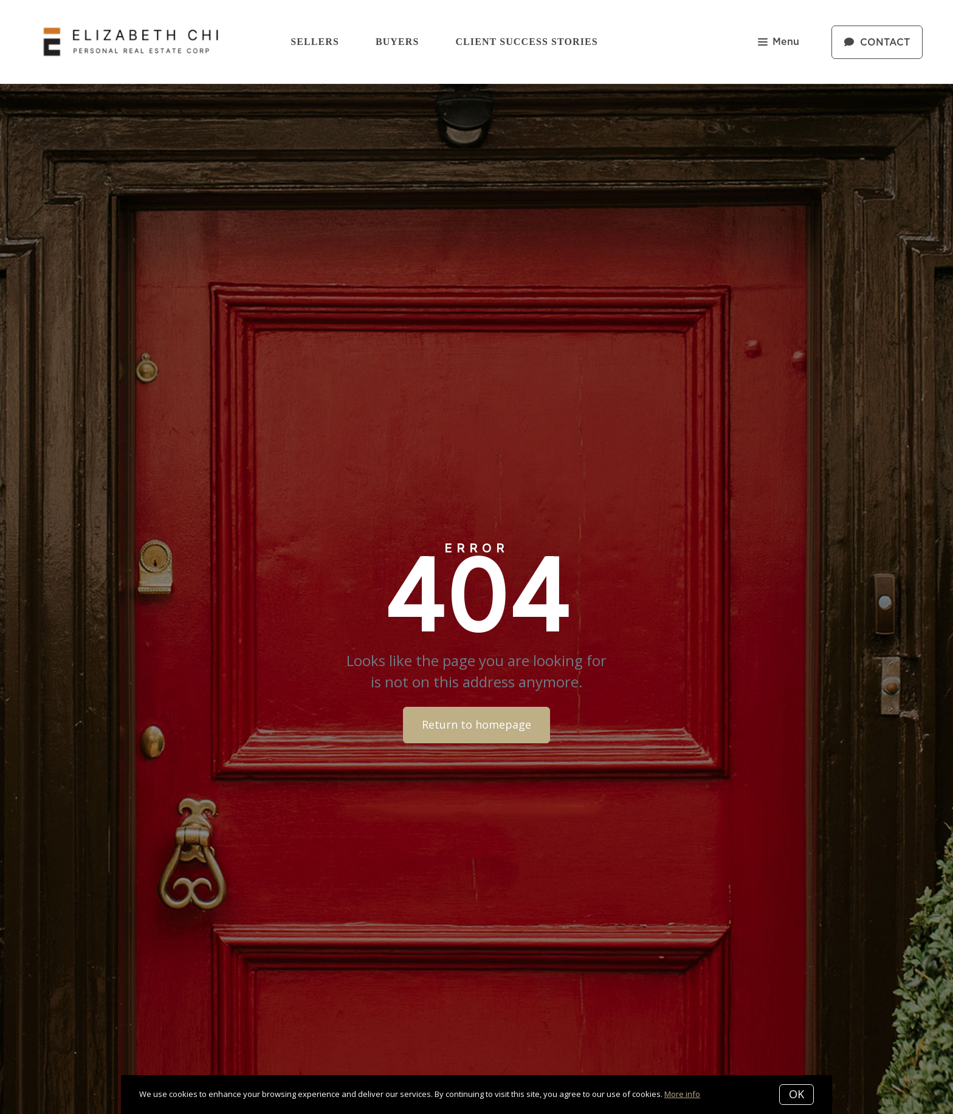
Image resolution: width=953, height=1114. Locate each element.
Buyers (397, 41)
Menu (778, 42)
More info (682, 1093)
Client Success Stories (526, 41)
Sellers (315, 41)
